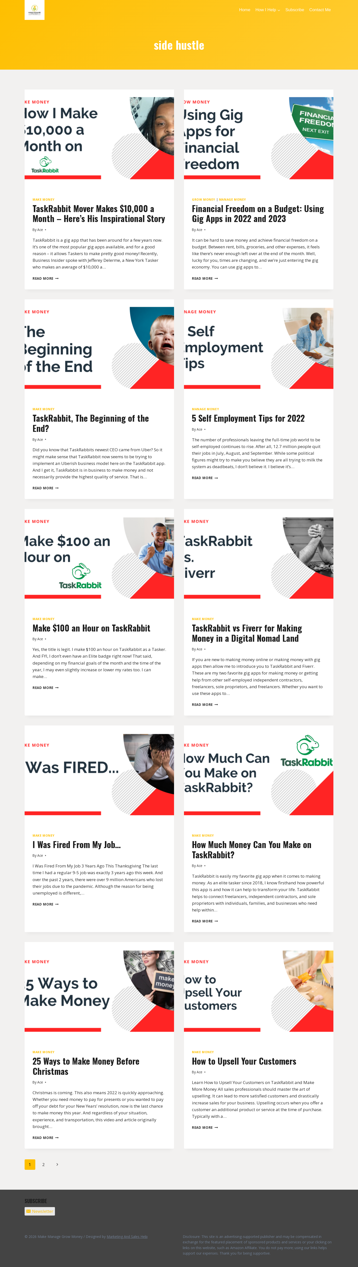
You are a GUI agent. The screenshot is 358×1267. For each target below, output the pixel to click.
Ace (40, 229)
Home (244, 9)
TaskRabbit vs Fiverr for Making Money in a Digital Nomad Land (247, 632)
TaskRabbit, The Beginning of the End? (91, 422)
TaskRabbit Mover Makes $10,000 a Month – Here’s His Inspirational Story (99, 213)
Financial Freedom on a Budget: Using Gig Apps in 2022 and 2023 (258, 213)
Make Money (44, 199)
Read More (46, 278)
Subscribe (294, 9)
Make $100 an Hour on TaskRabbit (91, 627)
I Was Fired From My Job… (77, 844)
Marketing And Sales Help (127, 1236)
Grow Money (203, 199)
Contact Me (320, 9)
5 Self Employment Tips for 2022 (248, 417)
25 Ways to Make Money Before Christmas (86, 1065)
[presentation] (99, 139)
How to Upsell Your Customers (244, 1060)
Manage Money (232, 199)
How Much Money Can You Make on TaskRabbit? (252, 849)
